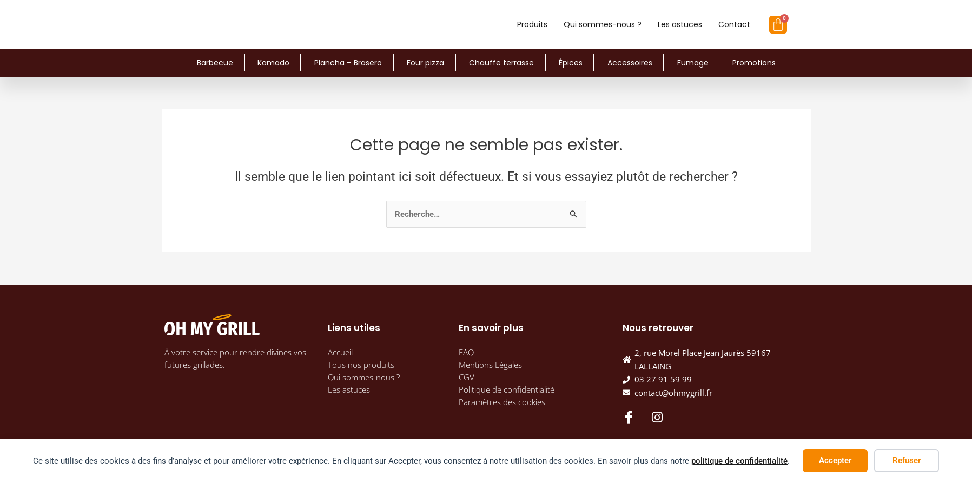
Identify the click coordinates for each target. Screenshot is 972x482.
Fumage (693, 62)
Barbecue (215, 62)
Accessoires (629, 62)
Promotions (754, 62)
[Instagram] (657, 417)
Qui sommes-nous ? (603, 24)
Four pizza (425, 62)
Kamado (273, 62)
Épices (571, 62)
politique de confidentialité (739, 461)
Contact (734, 24)
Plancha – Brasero (348, 62)
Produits (532, 24)
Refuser (906, 460)
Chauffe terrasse (501, 62)
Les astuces (680, 24)
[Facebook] (628, 416)
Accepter (835, 460)
